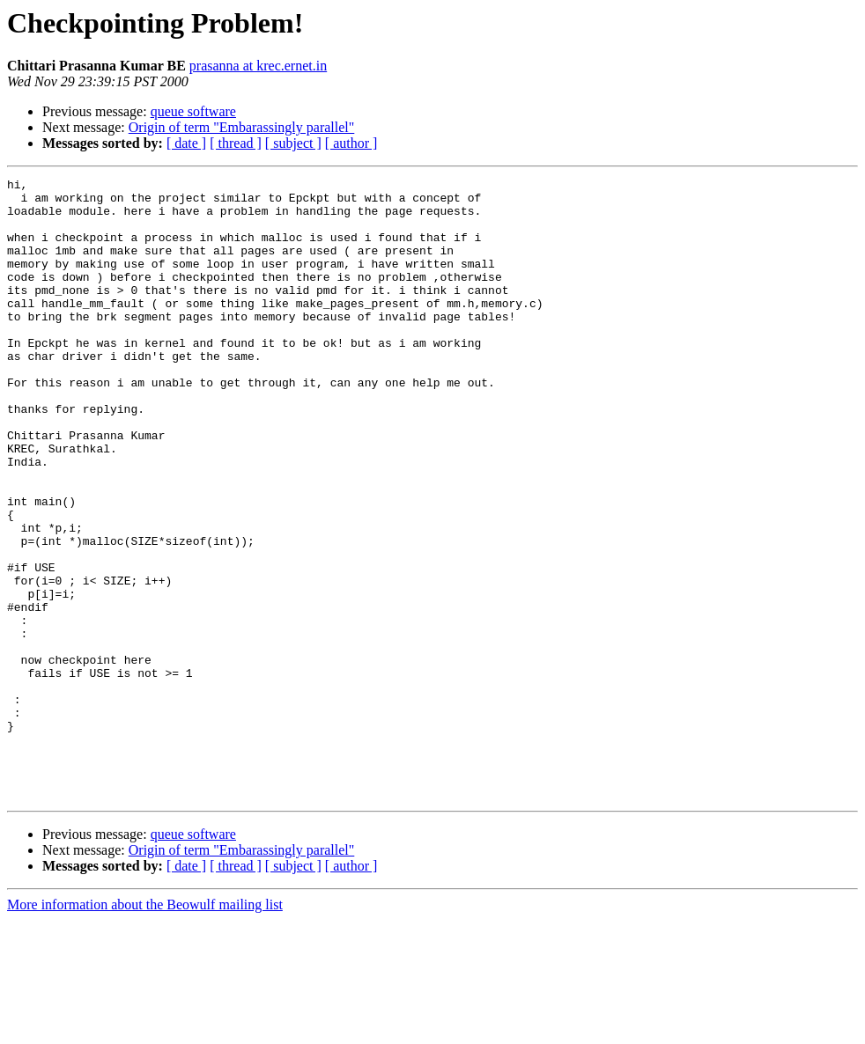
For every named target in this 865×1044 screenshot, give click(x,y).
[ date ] (186, 143)
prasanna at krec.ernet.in (258, 65)
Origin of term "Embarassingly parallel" (242, 127)
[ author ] (351, 143)
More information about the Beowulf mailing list (145, 1028)
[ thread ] (236, 143)
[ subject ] (293, 143)
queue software (193, 111)
